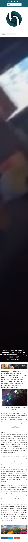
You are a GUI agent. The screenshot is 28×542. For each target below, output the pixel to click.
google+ (17, 538)
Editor (8, 359)
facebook (4, 538)
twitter (11, 538)
